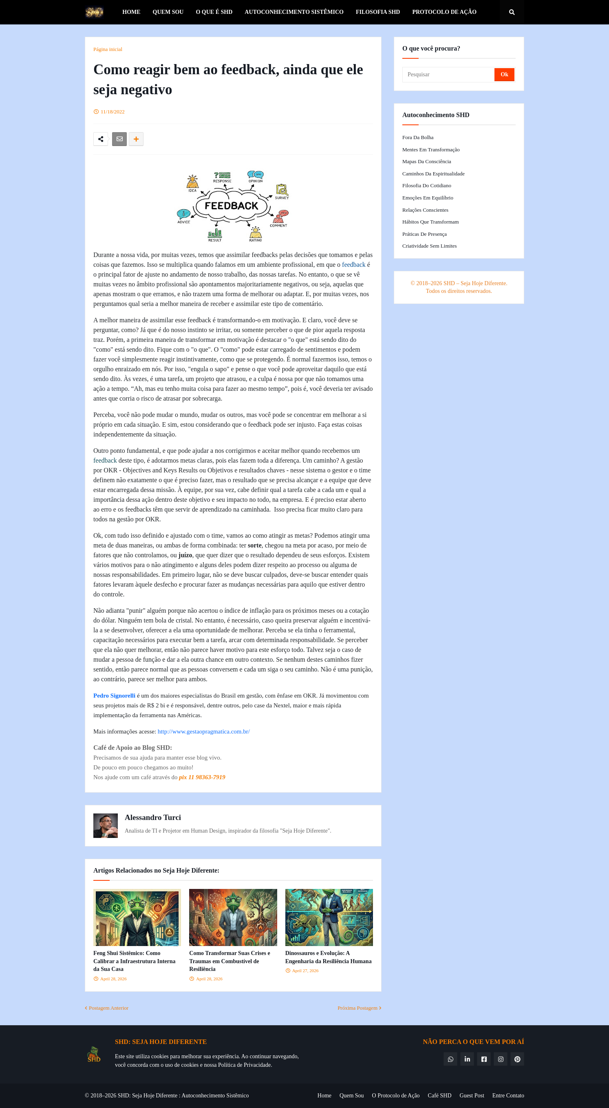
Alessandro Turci (153, 817)
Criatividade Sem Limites (429, 246)
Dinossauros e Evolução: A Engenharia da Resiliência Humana (328, 957)
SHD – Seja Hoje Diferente (475, 283)
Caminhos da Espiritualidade (433, 174)
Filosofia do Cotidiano (426, 185)
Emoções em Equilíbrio (427, 198)
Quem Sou (352, 1095)
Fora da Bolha (418, 137)
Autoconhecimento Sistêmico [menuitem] (294, 12)
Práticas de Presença (424, 234)
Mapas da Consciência (426, 161)
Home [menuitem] (131, 12)
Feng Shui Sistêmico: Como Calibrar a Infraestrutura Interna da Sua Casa (134, 961)
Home (324, 1095)
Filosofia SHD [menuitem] (378, 12)
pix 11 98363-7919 (202, 777)
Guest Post (472, 1095)
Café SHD (440, 1095)
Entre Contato (508, 1095)
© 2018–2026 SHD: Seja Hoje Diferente (131, 1095)
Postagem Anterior (108, 1008)
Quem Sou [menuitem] (168, 12)
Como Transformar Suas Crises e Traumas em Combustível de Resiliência (229, 961)
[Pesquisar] (449, 74)
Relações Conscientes (425, 210)
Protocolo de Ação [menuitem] (444, 12)
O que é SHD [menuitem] (214, 12)
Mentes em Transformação (431, 149)
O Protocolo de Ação (396, 1095)
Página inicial (107, 49)
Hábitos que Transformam (430, 222)
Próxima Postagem (357, 1008)
